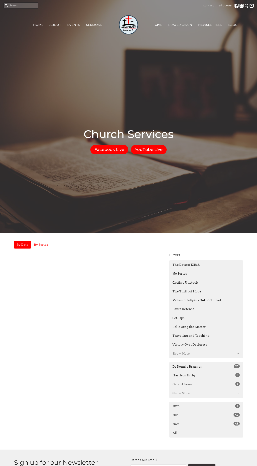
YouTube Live (149, 149)
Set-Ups (178, 318)
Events (73, 25)
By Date (22, 245)
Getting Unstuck (185, 282)
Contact (208, 5)
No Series (179, 273)
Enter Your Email (144, 460)
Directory (225, 5)
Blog (232, 25)
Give (158, 25)
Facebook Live (109, 149)
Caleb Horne (206, 384)
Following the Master (189, 327)
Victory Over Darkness (189, 344)
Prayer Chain (180, 25)
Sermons (94, 25)
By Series (41, 245)
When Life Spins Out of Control (196, 300)
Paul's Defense (183, 309)
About (55, 25)
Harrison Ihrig (206, 375)
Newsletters (210, 25)
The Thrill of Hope (186, 291)
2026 (206, 406)
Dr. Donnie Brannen (206, 366)
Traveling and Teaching (190, 336)
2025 (206, 415)
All (174, 433)
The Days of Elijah (186, 265)
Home (38, 25)
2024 (206, 424)
